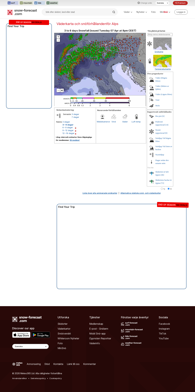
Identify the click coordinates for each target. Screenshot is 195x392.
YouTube (164, 338)
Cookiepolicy (55, 378)
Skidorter (62, 323)
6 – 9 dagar (67, 127)
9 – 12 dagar (68, 130)
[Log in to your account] (181, 12)
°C (164, 189)
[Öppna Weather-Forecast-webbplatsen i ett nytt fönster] (52, 3)
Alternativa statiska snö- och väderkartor (141, 193)
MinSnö (62, 348)
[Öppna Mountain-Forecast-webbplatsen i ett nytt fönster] (26, 3)
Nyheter (141, 12)
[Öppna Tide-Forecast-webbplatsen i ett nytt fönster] (39, 3)
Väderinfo (94, 343)
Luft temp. (136, 121)
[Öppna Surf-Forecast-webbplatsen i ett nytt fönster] (12, 3)
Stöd (47, 364)
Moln (157, 105)
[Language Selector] (30, 346)
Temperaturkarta (163, 69)
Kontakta (58, 364)
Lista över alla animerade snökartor (100, 193)
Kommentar (89, 364)
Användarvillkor (19, 378)
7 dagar (75, 117)
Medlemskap (96, 323)
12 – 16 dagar (68, 133)
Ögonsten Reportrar (100, 338)
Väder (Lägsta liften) (163, 94)
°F (171, 189)
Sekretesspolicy (38, 378)
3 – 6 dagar (67, 124)
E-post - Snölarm (98, 328)
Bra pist (158, 116)
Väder (128, 12)
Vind (114, 121)
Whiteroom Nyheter (68, 338)
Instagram (164, 328)
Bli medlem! (75, 140)
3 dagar (75, 114)
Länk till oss (73, 364)
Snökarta (159, 51)
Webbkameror (102, 121)
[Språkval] (162, 3)
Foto (153, 12)
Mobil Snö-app (97, 333)
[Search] (114, 12)
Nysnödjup (159, 154)
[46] (162, 175)
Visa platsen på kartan (156, 31)
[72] (162, 183)
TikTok (162, 333)
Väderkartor (64, 328)
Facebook (164, 323)
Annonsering (34, 364)
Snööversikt (64, 333)
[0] (166, 133)
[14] (166, 125)
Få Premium (180, 3)
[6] (163, 116)
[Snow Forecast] (22, 12)
